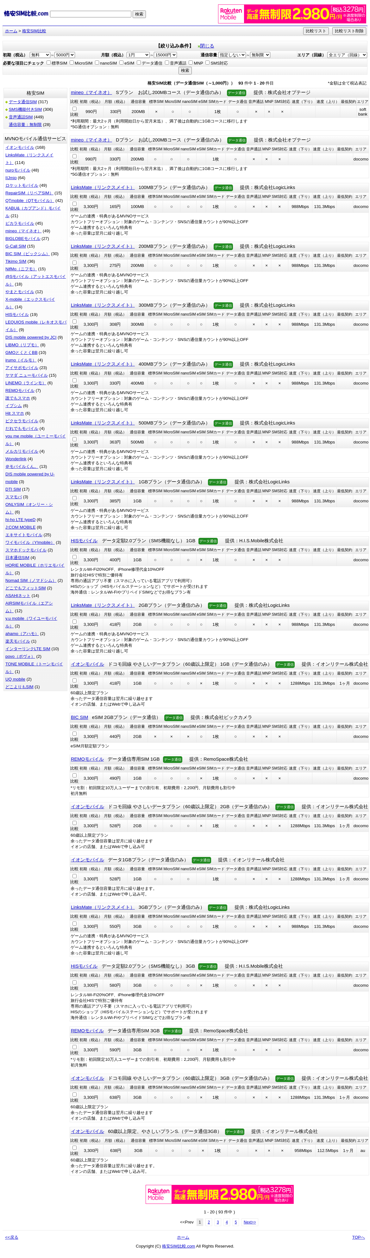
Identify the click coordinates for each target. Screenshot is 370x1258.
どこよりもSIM (19, 686)
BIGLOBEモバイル (23, 238)
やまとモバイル (19, 291)
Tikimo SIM (15, 261)
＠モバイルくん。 (21, 466)
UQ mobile (15, 679)
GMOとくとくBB (21, 352)
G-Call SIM (15, 246)
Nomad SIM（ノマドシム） (30, 580)
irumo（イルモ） (20, 360)
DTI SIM (13, 489)
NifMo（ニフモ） (21, 269)
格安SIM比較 (34, 30)
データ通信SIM (23, 101)
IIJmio (11, 177)
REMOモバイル (19, 390)
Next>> (250, 1222)
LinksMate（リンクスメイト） (103, 187)
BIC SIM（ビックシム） (27, 253)
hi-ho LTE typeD (20, 519)
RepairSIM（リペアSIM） (29, 193)
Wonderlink (15, 458)
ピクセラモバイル (21, 420)
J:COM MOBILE (20, 527)
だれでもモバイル (21, 428)
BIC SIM (79, 717)
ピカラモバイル (19, 223)
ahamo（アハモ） (22, 633)
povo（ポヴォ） (20, 656)
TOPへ (358, 1237)
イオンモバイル (19, 147)
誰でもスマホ (17, 398)
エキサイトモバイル (23, 534)
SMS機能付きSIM (25, 109)
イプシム (13, 405)
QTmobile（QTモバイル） (29, 200)
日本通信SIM (17, 557)
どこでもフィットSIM (25, 588)
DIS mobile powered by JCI (31, 337)
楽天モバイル (17, 641)
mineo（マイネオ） (23, 231)
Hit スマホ (14, 413)
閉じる (206, 45)
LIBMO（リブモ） (22, 345)
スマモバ (13, 496)
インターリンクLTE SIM (27, 648)
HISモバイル (17, 314)
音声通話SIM (21, 117)
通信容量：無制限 (25, 124)
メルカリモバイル (21, 451)
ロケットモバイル (21, 185)
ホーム (11, 30)
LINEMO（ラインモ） (25, 383)
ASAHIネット (17, 595)
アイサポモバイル (21, 367)
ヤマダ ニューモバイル (26, 375)
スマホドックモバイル (26, 550)
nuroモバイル (17, 170)
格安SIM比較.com (178, 1246)
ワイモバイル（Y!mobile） (30, 542)
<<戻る (11, 1237)
